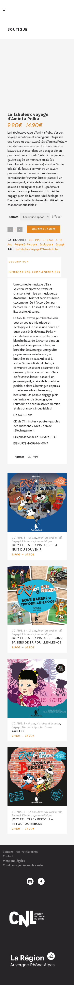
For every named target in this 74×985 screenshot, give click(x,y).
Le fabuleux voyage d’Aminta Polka (37, 249)
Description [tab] (18, 261)
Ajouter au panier (44, 229)
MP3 (37, 240)
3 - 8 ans (48, 240)
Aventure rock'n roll (49, 537)
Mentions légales (14, 861)
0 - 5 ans (46, 727)
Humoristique (43, 541)
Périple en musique (26, 244)
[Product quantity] (15, 229)
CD (31, 240)
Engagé (60, 244)
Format (13, 217)
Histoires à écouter (48, 723)
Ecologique (46, 244)
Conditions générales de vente (23, 865)
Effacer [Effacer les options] (56, 216)
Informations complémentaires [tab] (34, 271)
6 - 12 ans (30, 537)
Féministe (28, 541)
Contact (8, 856)
